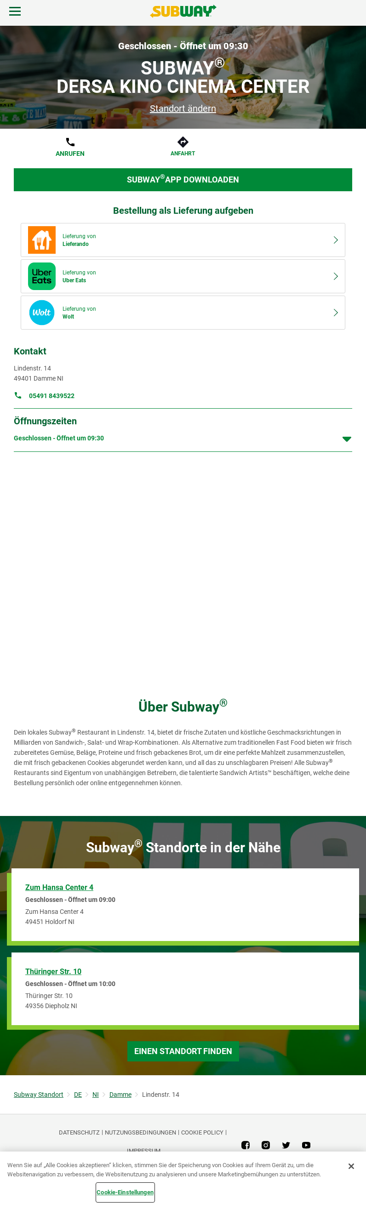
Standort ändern (183, 108)
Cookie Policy (202, 1132)
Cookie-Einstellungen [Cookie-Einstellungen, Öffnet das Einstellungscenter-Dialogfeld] (125, 1192)
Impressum (143, 1150)
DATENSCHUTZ (79, 1132)
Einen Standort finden (183, 1051)
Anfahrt (183, 153)
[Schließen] (351, 1166)
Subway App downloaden (183, 178)
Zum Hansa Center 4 (59, 887)
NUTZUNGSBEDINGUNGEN (140, 1132)
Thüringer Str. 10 (53, 971)
